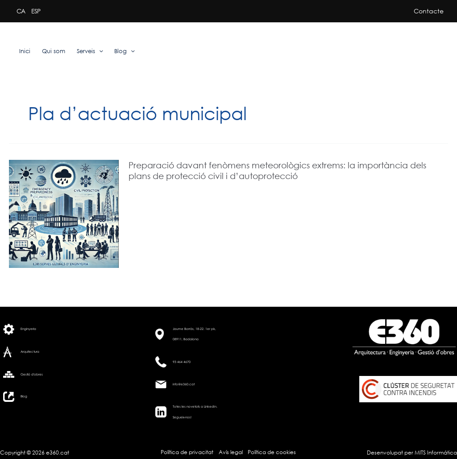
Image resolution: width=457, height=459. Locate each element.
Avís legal (231, 452)
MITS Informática (435, 452)
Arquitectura (30, 352)
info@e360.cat (184, 384)
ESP (35, 11)
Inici (24, 51)
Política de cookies (272, 452)
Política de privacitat (187, 452)
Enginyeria (28, 329)
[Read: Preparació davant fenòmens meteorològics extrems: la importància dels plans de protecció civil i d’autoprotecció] (64, 213)
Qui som (53, 51)
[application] (99, 51)
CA (21, 11)
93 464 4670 (182, 362)
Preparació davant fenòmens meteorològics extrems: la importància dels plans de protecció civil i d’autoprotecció (277, 170)
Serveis (90, 51)
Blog (124, 51)
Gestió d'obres (32, 374)
